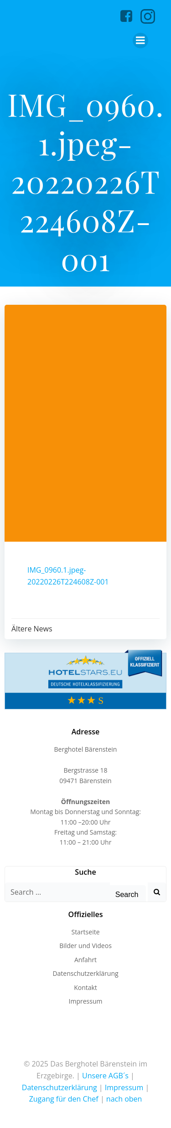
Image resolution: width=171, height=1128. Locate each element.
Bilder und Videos (85, 945)
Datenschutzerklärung (85, 973)
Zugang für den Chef (63, 1099)
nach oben (124, 1099)
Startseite (85, 932)
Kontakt (85, 987)
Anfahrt (85, 959)
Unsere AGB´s (105, 1076)
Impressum (86, 1001)
